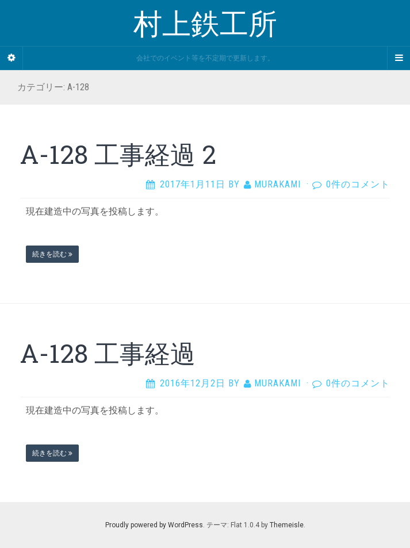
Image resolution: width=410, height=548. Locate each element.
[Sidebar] (11, 58)
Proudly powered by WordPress (154, 525)
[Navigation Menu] (398, 58)
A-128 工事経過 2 (118, 154)
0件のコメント (358, 184)
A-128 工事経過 (108, 353)
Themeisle (287, 525)
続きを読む (52, 254)
